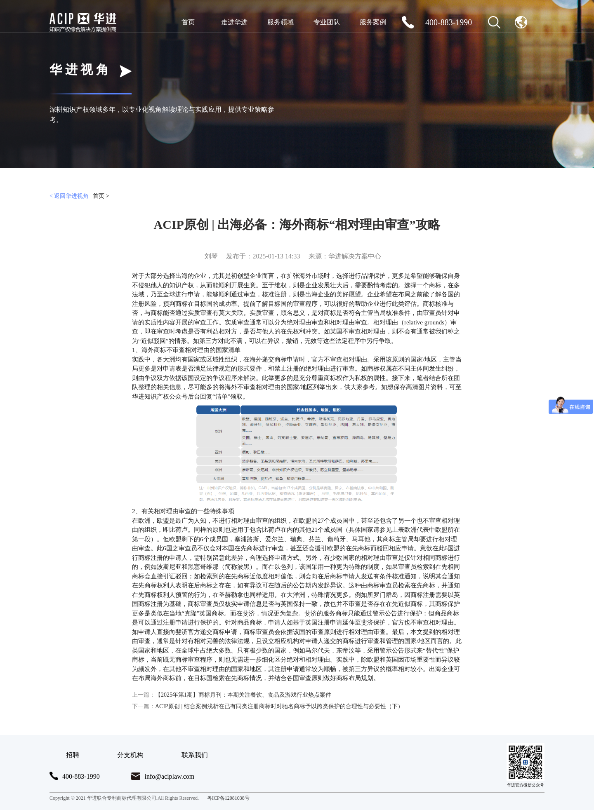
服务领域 (280, 22)
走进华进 (234, 22)
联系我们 (195, 754)
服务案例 (373, 22)
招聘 (72, 754)
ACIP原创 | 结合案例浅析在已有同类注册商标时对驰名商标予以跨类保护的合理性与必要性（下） (267, 706)
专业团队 (327, 22)
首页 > (101, 196)
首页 (188, 22)
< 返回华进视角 (69, 196)
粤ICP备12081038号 (228, 798)
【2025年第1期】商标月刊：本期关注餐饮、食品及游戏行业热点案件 (231, 695)
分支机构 (130, 754)
